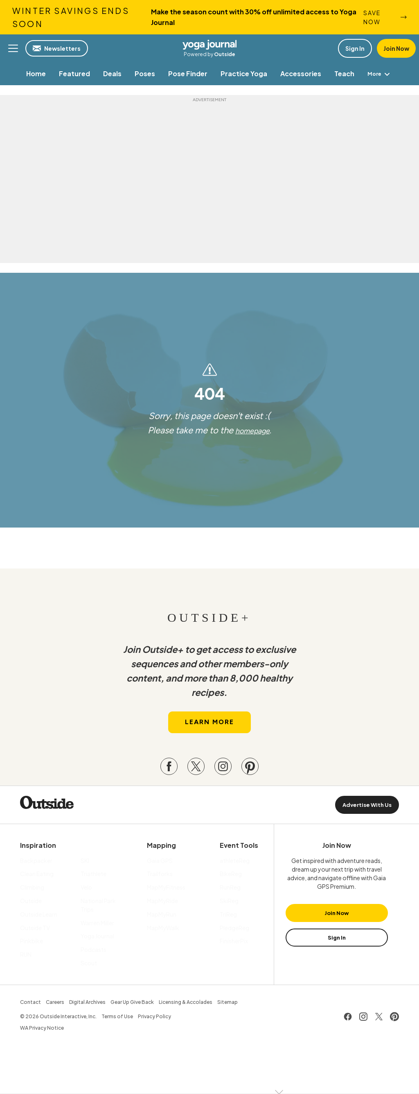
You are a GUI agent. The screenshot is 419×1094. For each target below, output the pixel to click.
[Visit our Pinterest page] (250, 772)
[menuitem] (34, 73)
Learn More (209, 729)
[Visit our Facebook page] (169, 772)
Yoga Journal (209, 44)
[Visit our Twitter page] (196, 772)
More (380, 73)
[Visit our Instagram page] (223, 772)
